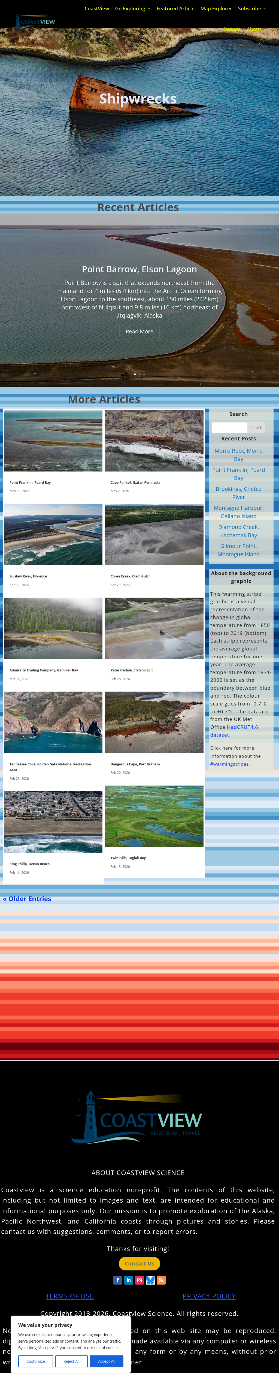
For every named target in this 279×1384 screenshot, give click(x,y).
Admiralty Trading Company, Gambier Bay (44, 670)
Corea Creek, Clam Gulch (131, 576)
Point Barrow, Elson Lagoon (139, 269)
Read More (139, 331)
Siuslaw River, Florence (28, 576)
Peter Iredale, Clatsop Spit (132, 670)
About (254, 29)
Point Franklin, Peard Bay (30, 482)
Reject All (71, 1361)
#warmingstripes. (230, 764)
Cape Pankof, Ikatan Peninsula (135, 482)
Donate (232, 29)
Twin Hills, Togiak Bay (128, 858)
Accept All (106, 1361)
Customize (35, 1361)
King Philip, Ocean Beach (30, 864)
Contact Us (139, 1263)
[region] (71, 1344)
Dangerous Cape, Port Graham (135, 764)
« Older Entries (27, 898)
